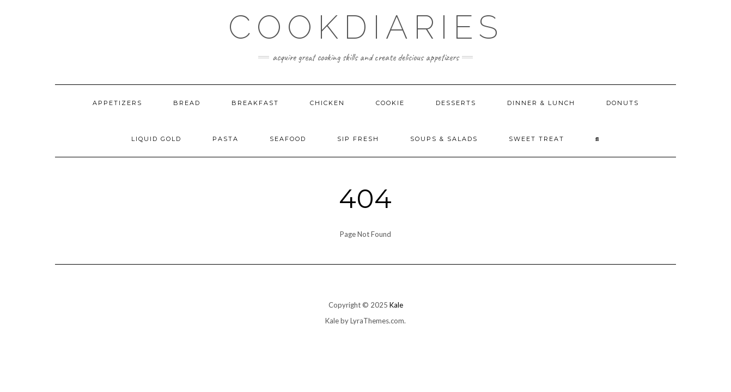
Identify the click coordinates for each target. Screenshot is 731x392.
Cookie (390, 103)
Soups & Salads (444, 139)
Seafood (288, 139)
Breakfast (255, 103)
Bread (186, 103)
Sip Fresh (358, 139)
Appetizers (117, 103)
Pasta (225, 139)
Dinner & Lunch (541, 103)
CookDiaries (365, 27)
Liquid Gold (156, 139)
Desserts (456, 103)
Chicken (327, 103)
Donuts (622, 103)
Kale (396, 305)
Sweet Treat (536, 139)
